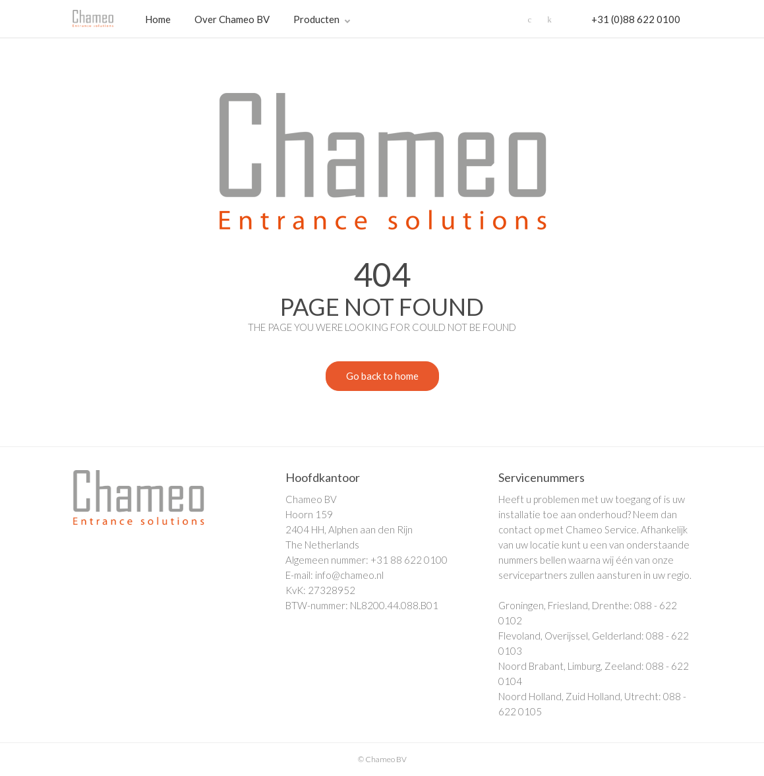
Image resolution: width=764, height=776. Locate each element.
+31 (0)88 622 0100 (635, 19)
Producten (316, 19)
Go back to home (372, 377)
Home (158, 19)
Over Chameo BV (232, 19)
